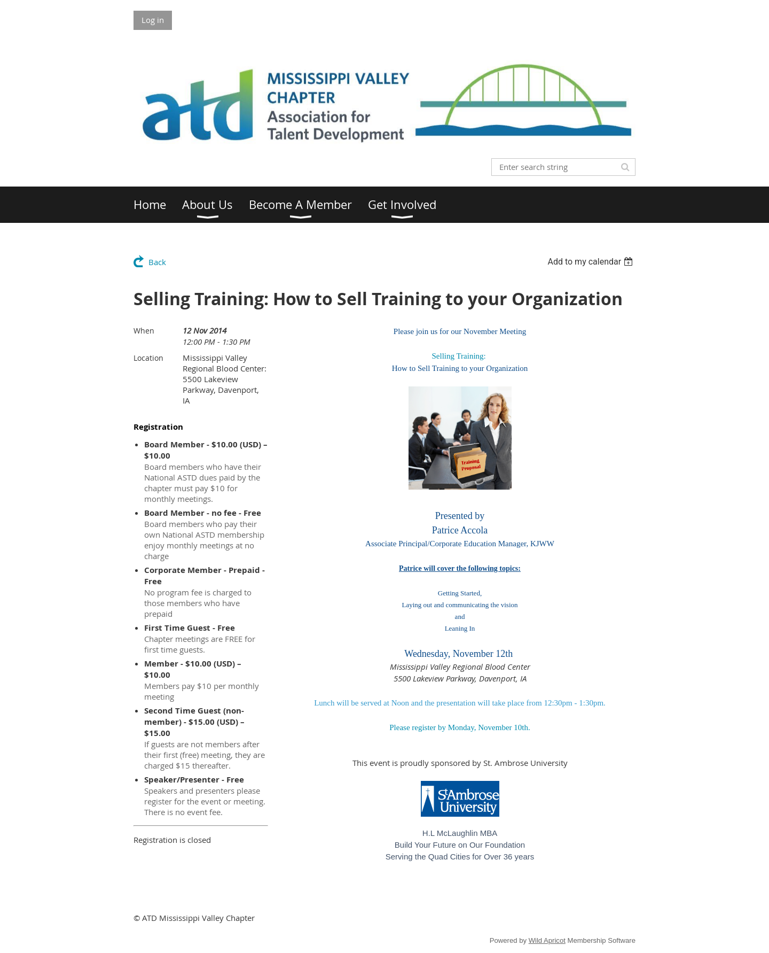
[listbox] (591, 261)
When (144, 331)
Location (148, 358)
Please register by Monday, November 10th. (459, 727)
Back (157, 262)
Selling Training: (458, 356)
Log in (153, 19)
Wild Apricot (547, 940)
